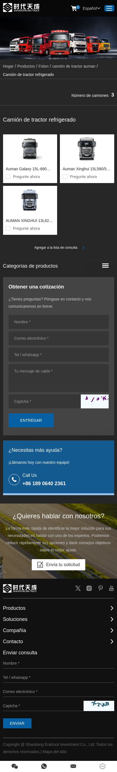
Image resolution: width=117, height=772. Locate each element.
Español (91, 8)
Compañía (14, 630)
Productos (26, 66)
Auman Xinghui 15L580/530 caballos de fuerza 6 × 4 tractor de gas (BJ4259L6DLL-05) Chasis (87, 169)
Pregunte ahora (26, 176)
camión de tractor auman (74, 66)
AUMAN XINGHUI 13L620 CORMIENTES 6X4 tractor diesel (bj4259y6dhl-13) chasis (29, 221)
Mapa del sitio (55, 751)
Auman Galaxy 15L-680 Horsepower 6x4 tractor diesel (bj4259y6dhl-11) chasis (26, 169)
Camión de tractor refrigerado (28, 74)
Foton (43, 66)
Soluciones (15, 619)
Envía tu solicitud (58, 565)
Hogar (8, 66)
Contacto (13, 641)
